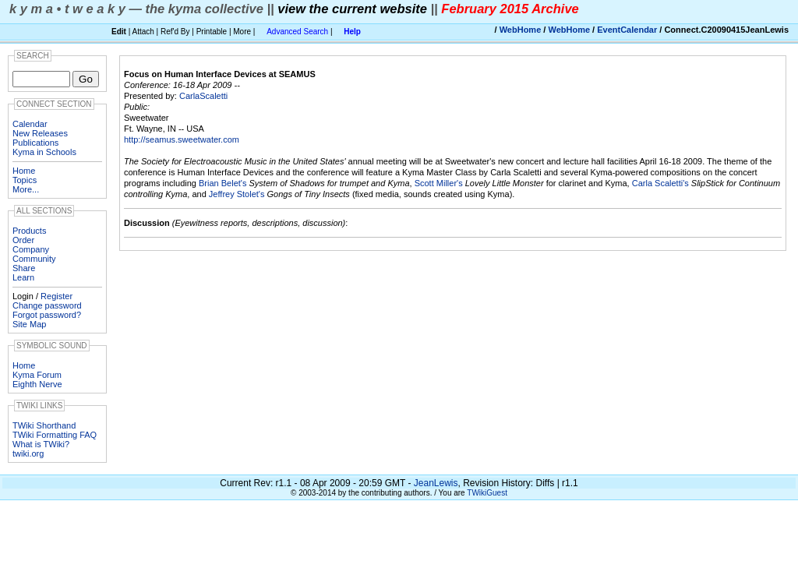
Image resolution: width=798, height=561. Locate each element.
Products (29, 230)
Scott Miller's (439, 183)
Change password (47, 305)
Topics (24, 180)
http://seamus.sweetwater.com (181, 139)
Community (34, 258)
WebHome (521, 29)
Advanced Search (297, 31)
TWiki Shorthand (44, 425)
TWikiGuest (487, 493)
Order (23, 240)
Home (23, 170)
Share (23, 268)
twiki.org (28, 453)
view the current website (352, 9)
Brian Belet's (222, 183)
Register (56, 296)
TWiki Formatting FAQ (54, 434)
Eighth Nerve (37, 384)
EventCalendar (627, 29)
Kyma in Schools (44, 152)
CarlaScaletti (203, 96)
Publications (35, 142)
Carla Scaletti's (660, 183)
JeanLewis (436, 483)
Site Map (29, 324)
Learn (23, 277)
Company (30, 249)
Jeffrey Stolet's (237, 194)
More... (25, 189)
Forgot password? (46, 314)
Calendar (30, 124)
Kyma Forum (37, 374)
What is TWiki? (40, 444)
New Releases (40, 133)
